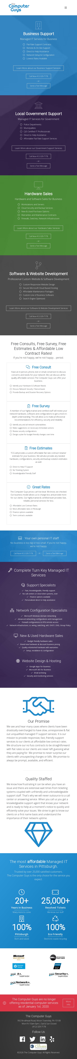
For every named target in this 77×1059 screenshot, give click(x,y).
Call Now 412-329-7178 (38, 76)
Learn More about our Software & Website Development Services (38, 308)
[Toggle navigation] (65, 8)
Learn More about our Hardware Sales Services (38, 228)
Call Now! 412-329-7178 (23, 553)
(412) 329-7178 (39, 1026)
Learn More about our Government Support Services (38, 148)
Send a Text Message (38, 86)
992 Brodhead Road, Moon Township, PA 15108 (39, 1020)
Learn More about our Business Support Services (38, 68)
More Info (68, 1003)
